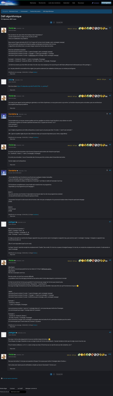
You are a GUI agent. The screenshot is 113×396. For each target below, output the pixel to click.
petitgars (12, 222)
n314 (10, 80)
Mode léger (3, 388)
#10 (109, 354)
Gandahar (35, 137)
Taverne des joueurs (35, 11)
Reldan (35, 72)
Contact (12, 388)
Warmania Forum (13, 11)
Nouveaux (81, 3)
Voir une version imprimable (10, 378)
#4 (110, 113)
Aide (73, 3)
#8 (110, 260)
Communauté (24, 11)
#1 (110, 28)
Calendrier (66, 3)
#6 (110, 170)
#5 (110, 144)
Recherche (42, 3)
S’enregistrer (106, 3)
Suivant (59, 22)
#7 (110, 221)
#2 (110, 79)
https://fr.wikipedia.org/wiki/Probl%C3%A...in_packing (32, 86)
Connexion (95, 3)
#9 (110, 332)
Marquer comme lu (31, 388)
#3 (110, 95)
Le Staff (20, 388)
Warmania (33, 3)
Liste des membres (54, 3)
